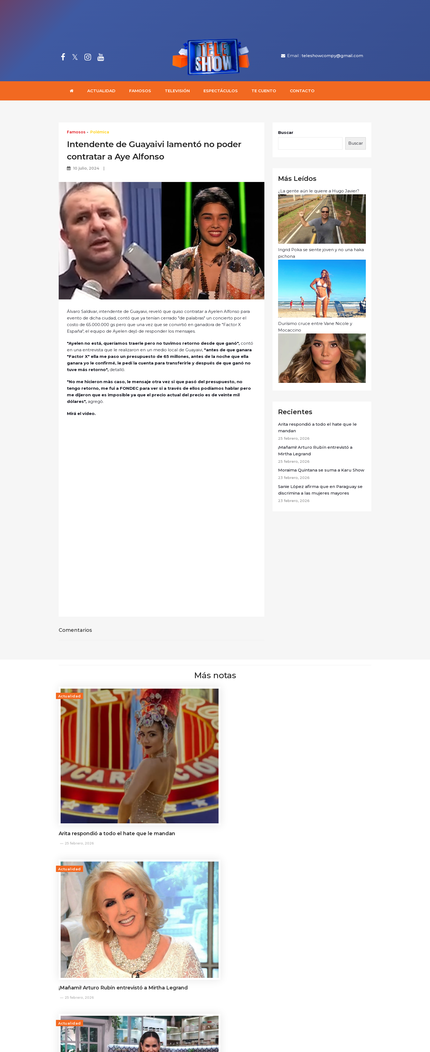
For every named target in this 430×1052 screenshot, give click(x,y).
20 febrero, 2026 (186, 916)
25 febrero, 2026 (79, 798)
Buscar (285, 133)
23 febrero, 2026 (293, 789)
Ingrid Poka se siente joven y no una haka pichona (322, 283)
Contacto (302, 91)
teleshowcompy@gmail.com (332, 56)
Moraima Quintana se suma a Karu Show (321, 471)
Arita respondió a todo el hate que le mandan (317, 428)
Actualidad (101, 91)
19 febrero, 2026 (293, 916)
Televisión (177, 91)
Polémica (99, 133)
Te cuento (263, 91)
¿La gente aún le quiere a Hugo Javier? (322, 217)
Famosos (140, 91)
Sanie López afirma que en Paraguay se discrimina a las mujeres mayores (320, 491)
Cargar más (215, 941)
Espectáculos (220, 91)
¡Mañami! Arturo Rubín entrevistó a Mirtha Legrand (315, 452)
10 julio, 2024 (86, 169)
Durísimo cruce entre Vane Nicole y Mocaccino (322, 353)
